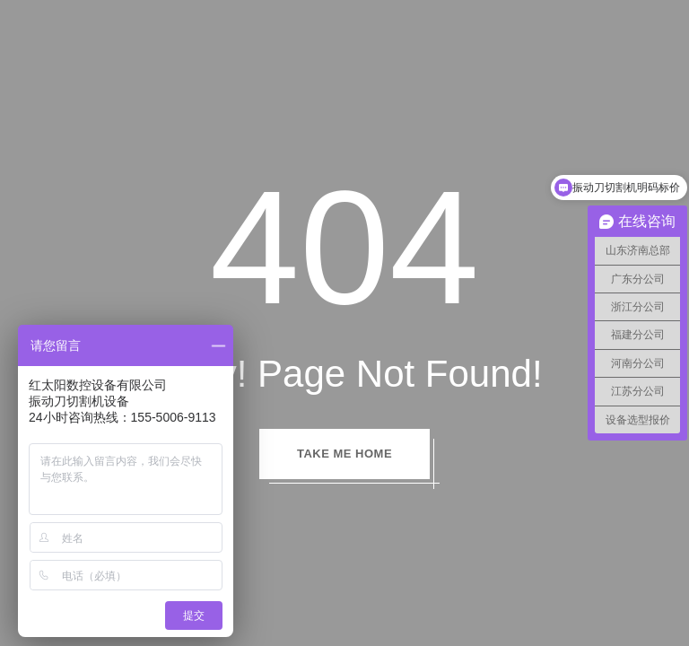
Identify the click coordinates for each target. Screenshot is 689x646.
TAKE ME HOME (344, 453)
